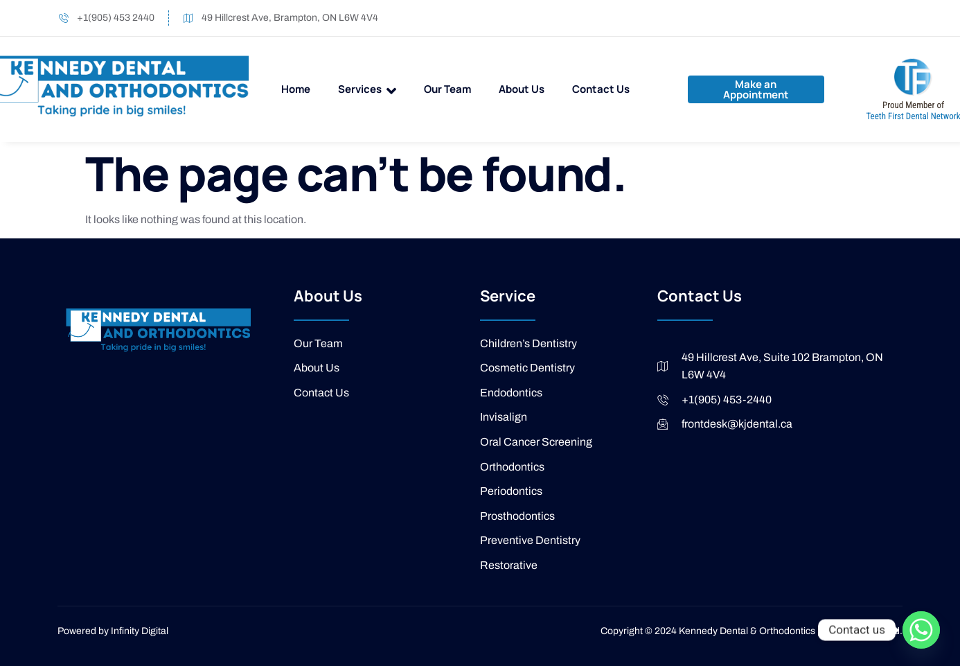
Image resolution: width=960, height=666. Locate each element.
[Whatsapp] (921, 630)
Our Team (447, 89)
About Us (521, 89)
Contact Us (601, 89)
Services (367, 90)
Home (295, 89)
